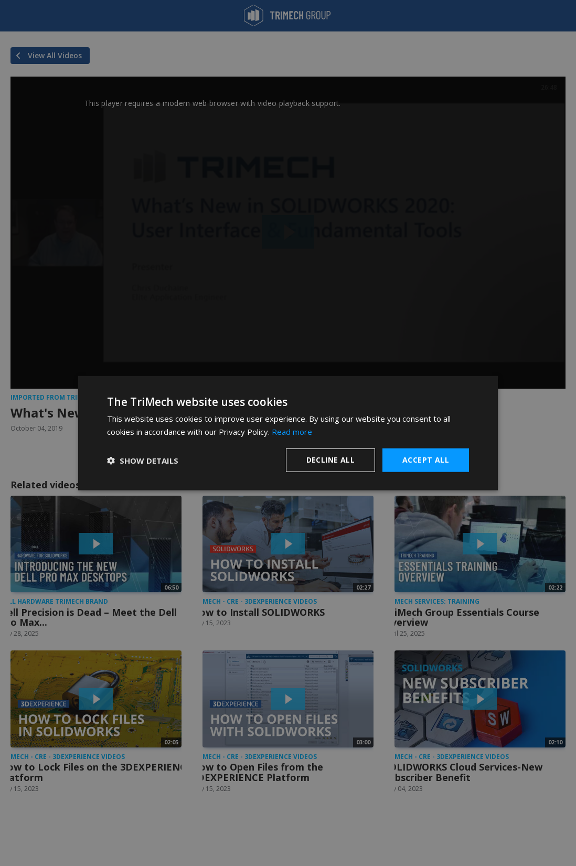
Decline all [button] (330, 460)
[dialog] (288, 433)
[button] (142, 460)
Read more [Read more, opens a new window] (292, 431)
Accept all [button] (425, 460)
